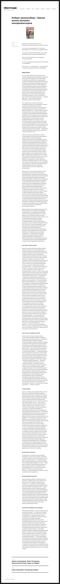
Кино (33, 8)
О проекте (54, 8)
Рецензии (22, 8)
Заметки (37, 8)
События (48, 8)
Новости (43, 8)
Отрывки (28, 8)
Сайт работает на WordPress (10, 579)
